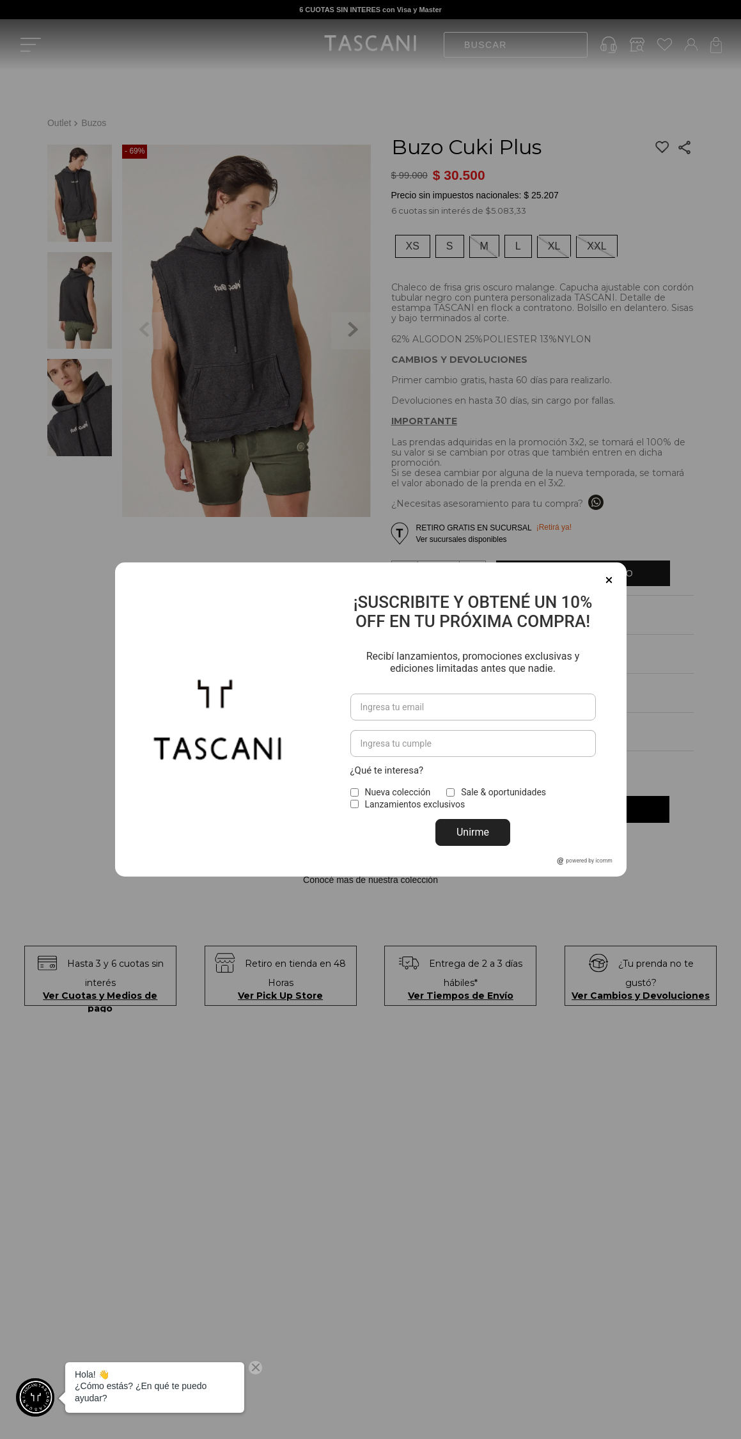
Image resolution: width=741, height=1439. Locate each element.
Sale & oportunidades (503, 788)
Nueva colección (398, 788)
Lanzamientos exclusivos (415, 799)
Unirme (472, 828)
